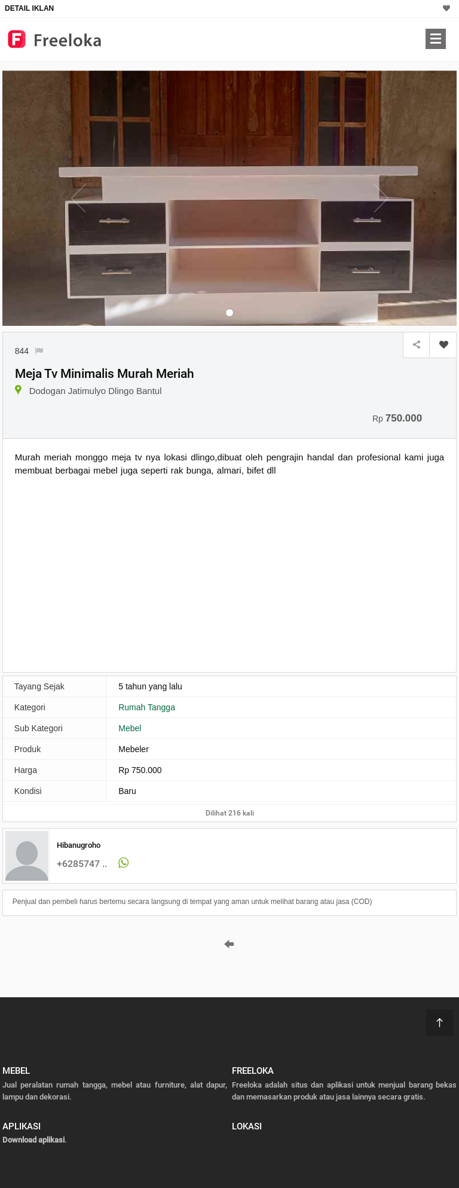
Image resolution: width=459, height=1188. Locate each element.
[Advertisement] (115, 572)
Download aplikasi (33, 1139)
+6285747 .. (82, 863)
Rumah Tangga (146, 707)
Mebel (129, 728)
